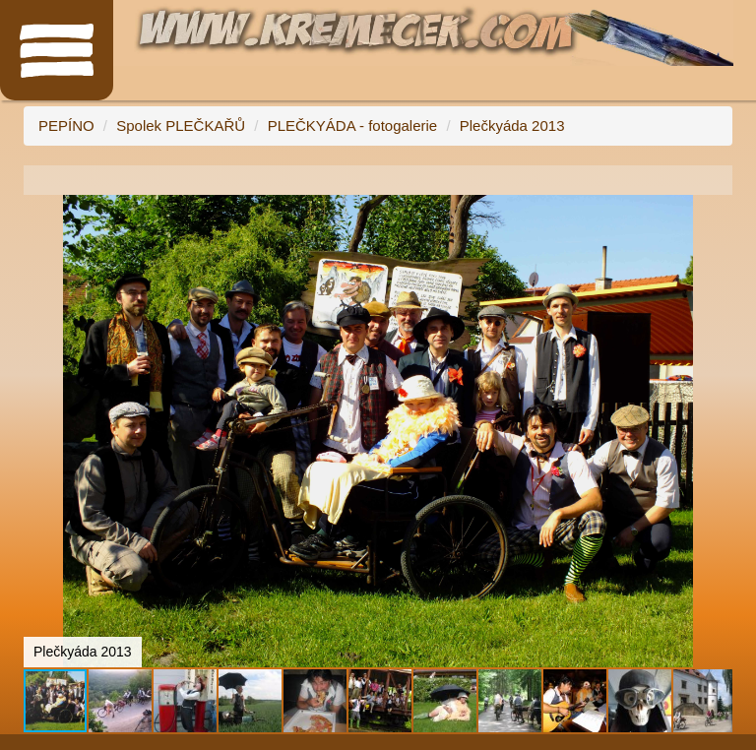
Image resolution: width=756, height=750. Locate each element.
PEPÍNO (66, 125)
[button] (714, 212)
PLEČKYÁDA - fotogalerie (353, 125)
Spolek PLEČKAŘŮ (180, 125)
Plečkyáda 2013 (512, 125)
